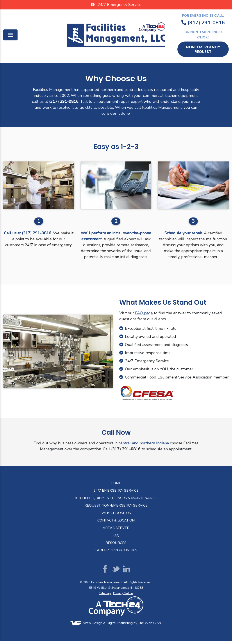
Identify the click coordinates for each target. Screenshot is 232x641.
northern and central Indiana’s (126, 89)
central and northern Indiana (144, 443)
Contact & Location (116, 520)
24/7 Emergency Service (116, 490)
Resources (116, 542)
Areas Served (116, 527)
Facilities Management (53, 89)
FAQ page (144, 313)
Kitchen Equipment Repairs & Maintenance (116, 498)
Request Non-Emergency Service (116, 505)
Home (116, 483)
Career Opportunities (116, 550)
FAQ (116, 535)
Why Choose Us (116, 513)
